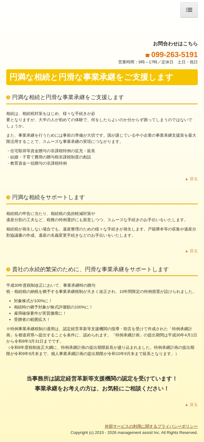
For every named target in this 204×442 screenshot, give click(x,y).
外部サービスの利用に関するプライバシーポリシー (151, 426)
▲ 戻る (191, 178)
